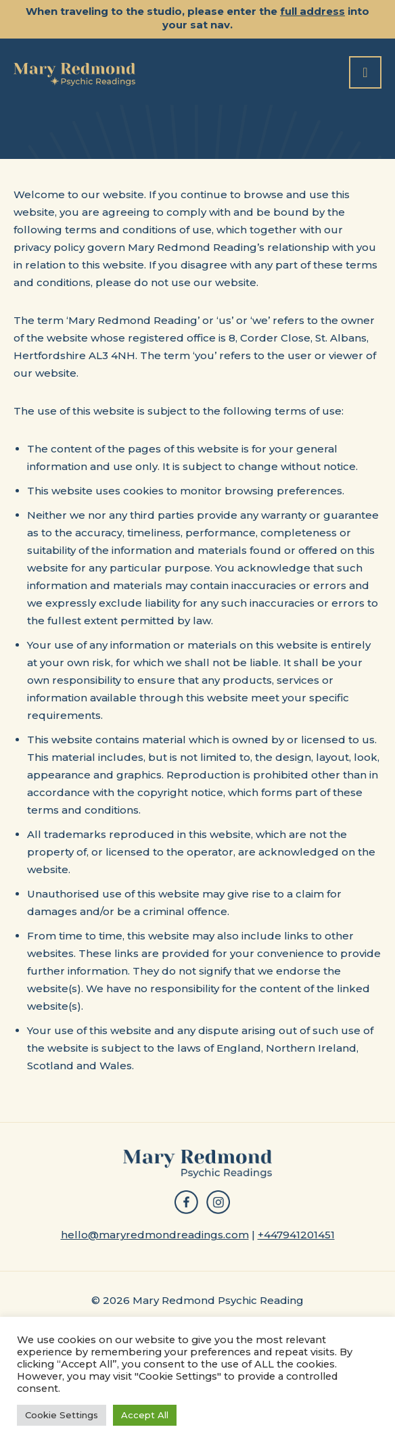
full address (312, 11)
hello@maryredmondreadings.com (155, 1234)
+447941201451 (296, 1234)
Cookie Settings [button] (61, 1414)
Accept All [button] (144, 1414)
